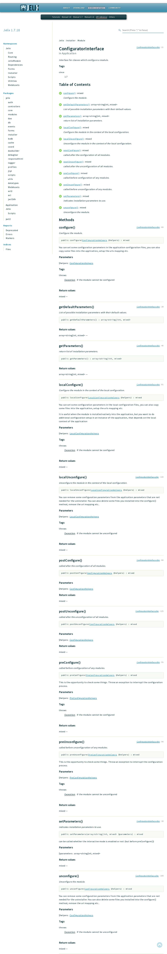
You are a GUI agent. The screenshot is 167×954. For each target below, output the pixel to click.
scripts (11, 174)
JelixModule (14, 60)
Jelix (8, 48)
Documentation (96, 8)
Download (79, 8)
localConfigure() (72, 127)
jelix (8, 98)
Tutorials (56, 17)
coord (11, 146)
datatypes (13, 183)
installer (12, 134)
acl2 (10, 191)
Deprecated (12, 230)
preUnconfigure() (72, 184)
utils (10, 179)
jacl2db (12, 199)
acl (9, 195)
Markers (10, 238)
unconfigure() (70, 207)
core (10, 110)
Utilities (12, 81)
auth (10, 102)
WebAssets (14, 85)
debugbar (13, 154)
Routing (12, 56)
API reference (101, 17)
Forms (11, 68)
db (9, 122)
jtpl (10, 171)
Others (112, 17)
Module (81, 40)
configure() (69, 93)
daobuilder (13, 150)
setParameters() (72, 196)
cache (11, 142)
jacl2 (8, 219)
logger (11, 162)
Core (10, 52)
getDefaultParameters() (76, 104)
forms (11, 130)
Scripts (12, 77)
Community (115, 8)
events (11, 126)
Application (12, 205)
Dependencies (15, 64)
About (66, 8)
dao (10, 118)
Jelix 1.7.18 (11, 30)
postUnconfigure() (73, 161)
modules (12, 114)
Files (8, 249)
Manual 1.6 (89, 17)
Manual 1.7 (78, 17)
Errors (9, 234)
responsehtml (15, 158)
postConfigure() (72, 150)
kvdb (10, 138)
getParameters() (72, 116)
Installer (12, 73)
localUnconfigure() (73, 138)
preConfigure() (71, 173)
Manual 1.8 (66, 17)
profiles (12, 166)
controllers (14, 106)
